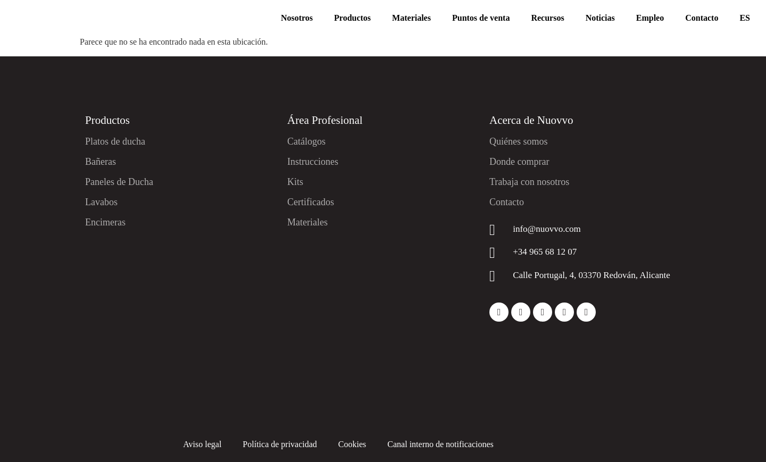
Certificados (310, 202)
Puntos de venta (481, 17)
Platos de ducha (115, 141)
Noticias (600, 17)
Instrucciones (312, 161)
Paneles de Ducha (119, 182)
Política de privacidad (280, 444)
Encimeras (105, 222)
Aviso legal (202, 444)
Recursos (547, 17)
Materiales (411, 17)
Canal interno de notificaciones (440, 444)
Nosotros (297, 17)
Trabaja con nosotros (529, 182)
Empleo (650, 17)
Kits (295, 182)
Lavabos (101, 202)
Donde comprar (519, 161)
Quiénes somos (518, 141)
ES (744, 17)
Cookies (352, 444)
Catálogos (306, 141)
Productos (352, 17)
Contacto (701, 17)
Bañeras (100, 161)
